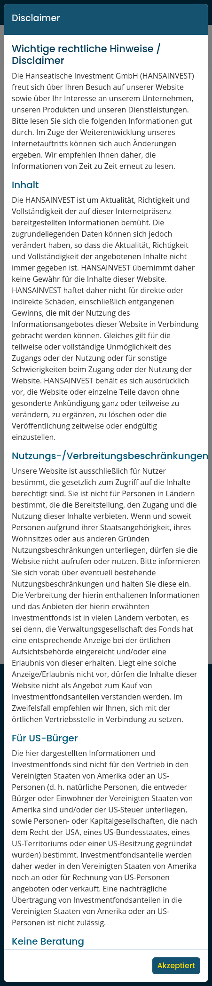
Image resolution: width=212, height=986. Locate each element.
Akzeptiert (176, 965)
